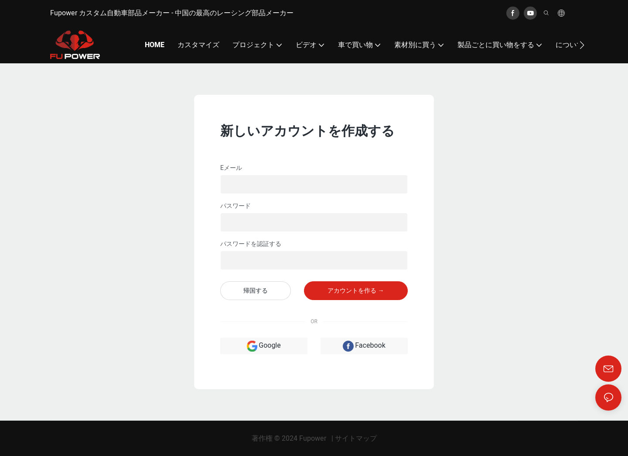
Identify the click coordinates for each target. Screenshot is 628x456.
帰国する (255, 290)
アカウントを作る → (356, 290)
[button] (582, 45)
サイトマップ (356, 438)
